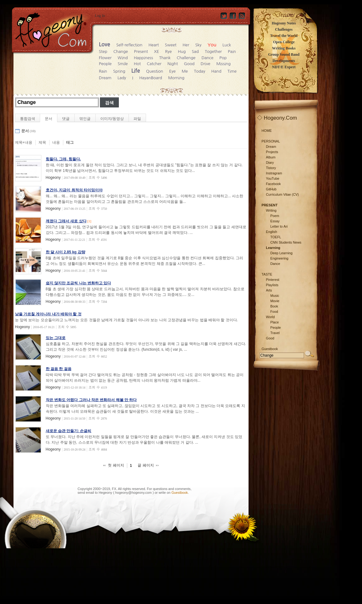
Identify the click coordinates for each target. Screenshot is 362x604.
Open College (284, 42)
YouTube (272, 178)
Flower (105, 58)
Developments (284, 61)
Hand (216, 71)
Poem (274, 216)
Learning (273, 248)
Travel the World (284, 36)
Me (185, 71)
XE (156, 51)
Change (120, 51)
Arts (269, 290)
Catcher (154, 64)
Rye (168, 51)
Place (274, 322)
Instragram (274, 173)
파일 (137, 118)
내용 (56, 142)
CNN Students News (286, 242)
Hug (182, 51)
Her (185, 45)
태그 (70, 142)
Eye (172, 71)
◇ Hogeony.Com (277, 118)
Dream (105, 78)
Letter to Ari (279, 226)
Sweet (170, 45)
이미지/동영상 (112, 118)
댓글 (66, 118)
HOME (267, 130)
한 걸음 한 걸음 (58, 369)
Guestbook (179, 492)
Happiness (143, 58)
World (270, 317)
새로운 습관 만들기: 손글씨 (69, 431)
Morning (176, 78)
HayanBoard (150, 78)
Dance (207, 58)
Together (213, 51)
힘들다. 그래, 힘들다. (63, 159)
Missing (223, 64)
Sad (195, 51)
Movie (275, 301)
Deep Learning (281, 253)
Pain (232, 51)
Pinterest (273, 279)
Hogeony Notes (284, 23)
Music (274, 295)
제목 (42, 142)
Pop (223, 58)
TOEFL (275, 237)
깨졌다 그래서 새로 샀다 (66, 221)
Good (189, 64)
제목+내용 (23, 142)
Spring (119, 71)
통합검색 (27, 118)
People (105, 64)
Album (271, 157)
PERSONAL (271, 141)
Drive (205, 64)
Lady (122, 78)
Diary (270, 162)
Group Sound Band (284, 54)
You (211, 44)
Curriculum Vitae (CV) (282, 194)
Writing (271, 210)
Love (104, 44)
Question (154, 71)
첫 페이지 (116, 465)
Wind (123, 58)
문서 (48, 118)
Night (172, 64)
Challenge (186, 58)
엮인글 (85, 118)
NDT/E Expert (284, 67)
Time (232, 71)
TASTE (267, 274)
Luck (227, 45)
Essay (275, 221)
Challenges (283, 29)
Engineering (279, 258)
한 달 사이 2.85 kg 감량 (65, 252)
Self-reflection (129, 45)
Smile (123, 64)
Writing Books (284, 48)
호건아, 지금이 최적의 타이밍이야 (74, 190)
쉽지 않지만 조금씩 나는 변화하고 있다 (78, 283)
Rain (103, 71)
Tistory (271, 168)
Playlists (272, 285)
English (271, 232)
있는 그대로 (56, 338)
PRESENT (270, 205)
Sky (198, 45)
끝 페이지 (146, 465)
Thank (165, 58)
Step (103, 51)
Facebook (273, 184)
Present (141, 51)
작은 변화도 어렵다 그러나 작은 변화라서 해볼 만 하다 (91, 400)
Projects (272, 152)
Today (199, 71)
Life (135, 71)
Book (274, 306)
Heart (154, 45)
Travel (275, 333)
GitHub (271, 189)
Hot (137, 64)
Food (274, 311)
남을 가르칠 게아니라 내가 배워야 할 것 (48, 314)
